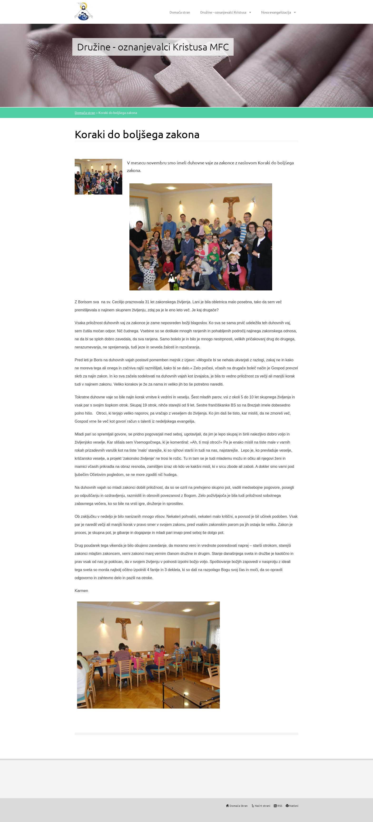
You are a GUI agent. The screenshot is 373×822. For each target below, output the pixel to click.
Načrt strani (262, 805)
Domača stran (180, 12)
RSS (279, 805)
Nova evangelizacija (276, 12)
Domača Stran (239, 805)
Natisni (293, 805)
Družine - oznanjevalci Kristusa (223, 12)
